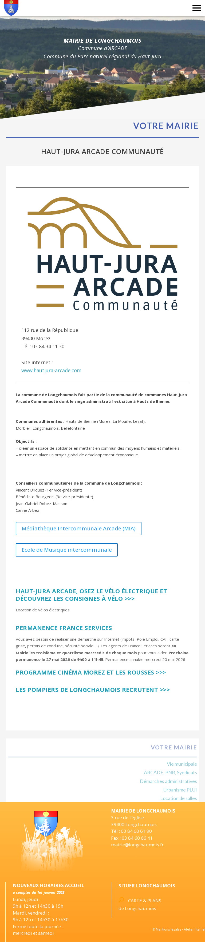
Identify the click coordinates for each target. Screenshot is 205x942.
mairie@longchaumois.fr (137, 845)
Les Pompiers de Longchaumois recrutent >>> (93, 689)
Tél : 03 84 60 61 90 (131, 831)
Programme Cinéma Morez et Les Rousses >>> (91, 672)
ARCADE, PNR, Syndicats (170, 775)
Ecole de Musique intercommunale (67, 549)
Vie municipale (182, 766)
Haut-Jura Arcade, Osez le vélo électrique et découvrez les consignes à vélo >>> (91, 595)
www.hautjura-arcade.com (51, 370)
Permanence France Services (64, 628)
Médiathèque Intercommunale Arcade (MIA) (79, 528)
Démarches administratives (168, 783)
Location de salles (178, 801)
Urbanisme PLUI (180, 792)
